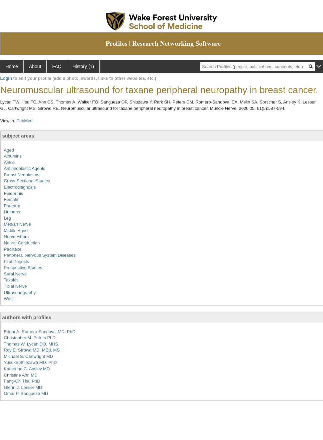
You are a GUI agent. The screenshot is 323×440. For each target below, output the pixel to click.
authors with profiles (27, 317)
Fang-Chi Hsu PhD (22, 381)
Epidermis (13, 193)
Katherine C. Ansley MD (27, 368)
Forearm (12, 205)
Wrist (9, 298)
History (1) (83, 66)
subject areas (18, 136)
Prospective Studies (23, 267)
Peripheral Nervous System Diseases (40, 255)
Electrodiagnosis (20, 187)
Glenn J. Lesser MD (23, 387)
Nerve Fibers (16, 236)
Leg (7, 218)
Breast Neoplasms (21, 174)
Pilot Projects (16, 261)
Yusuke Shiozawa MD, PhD (30, 362)
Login (6, 78)
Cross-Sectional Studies (27, 180)
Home (12, 66)
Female (11, 199)
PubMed (24, 120)
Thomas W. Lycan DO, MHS (31, 344)
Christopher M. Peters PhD (30, 337)
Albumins (13, 156)
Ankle (9, 162)
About (35, 66)
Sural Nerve (15, 273)
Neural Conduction (22, 242)
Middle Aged (16, 230)
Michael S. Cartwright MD (28, 356)
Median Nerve (17, 224)
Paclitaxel (13, 249)
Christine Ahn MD (21, 375)
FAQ (56, 66)
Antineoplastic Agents (24, 168)
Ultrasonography (20, 292)
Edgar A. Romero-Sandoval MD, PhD (40, 331)
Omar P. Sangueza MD (26, 393)
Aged (9, 150)
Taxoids (11, 279)
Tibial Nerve (15, 286)
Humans (12, 211)
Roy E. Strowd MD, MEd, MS (32, 350)
